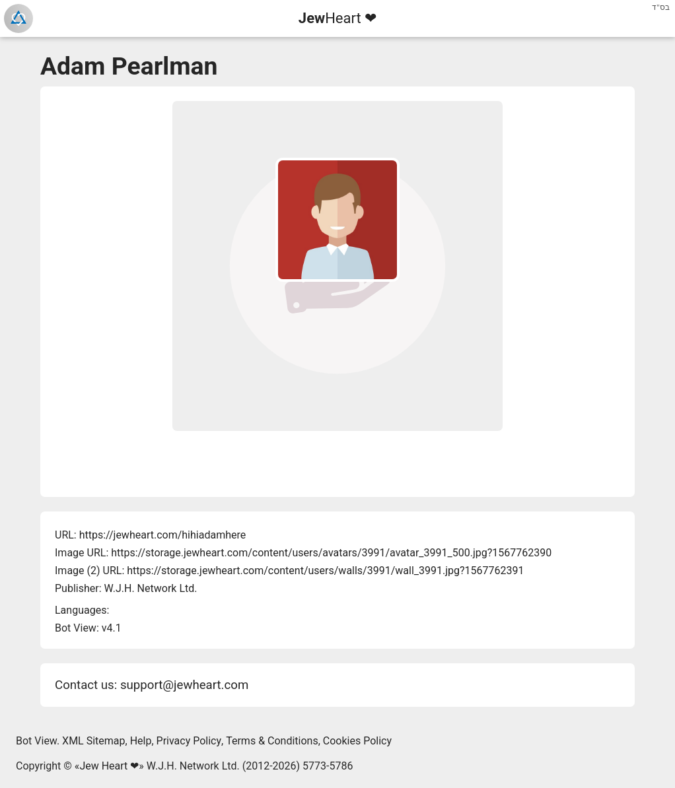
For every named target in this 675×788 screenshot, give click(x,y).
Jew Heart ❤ (109, 766)
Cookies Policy (357, 741)
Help (141, 741)
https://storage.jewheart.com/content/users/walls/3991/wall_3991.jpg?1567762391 (325, 570)
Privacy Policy (189, 741)
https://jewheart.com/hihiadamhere (162, 535)
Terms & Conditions (272, 741)
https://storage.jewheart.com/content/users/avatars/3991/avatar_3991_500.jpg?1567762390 (331, 552)
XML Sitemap (93, 741)
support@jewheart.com (184, 685)
